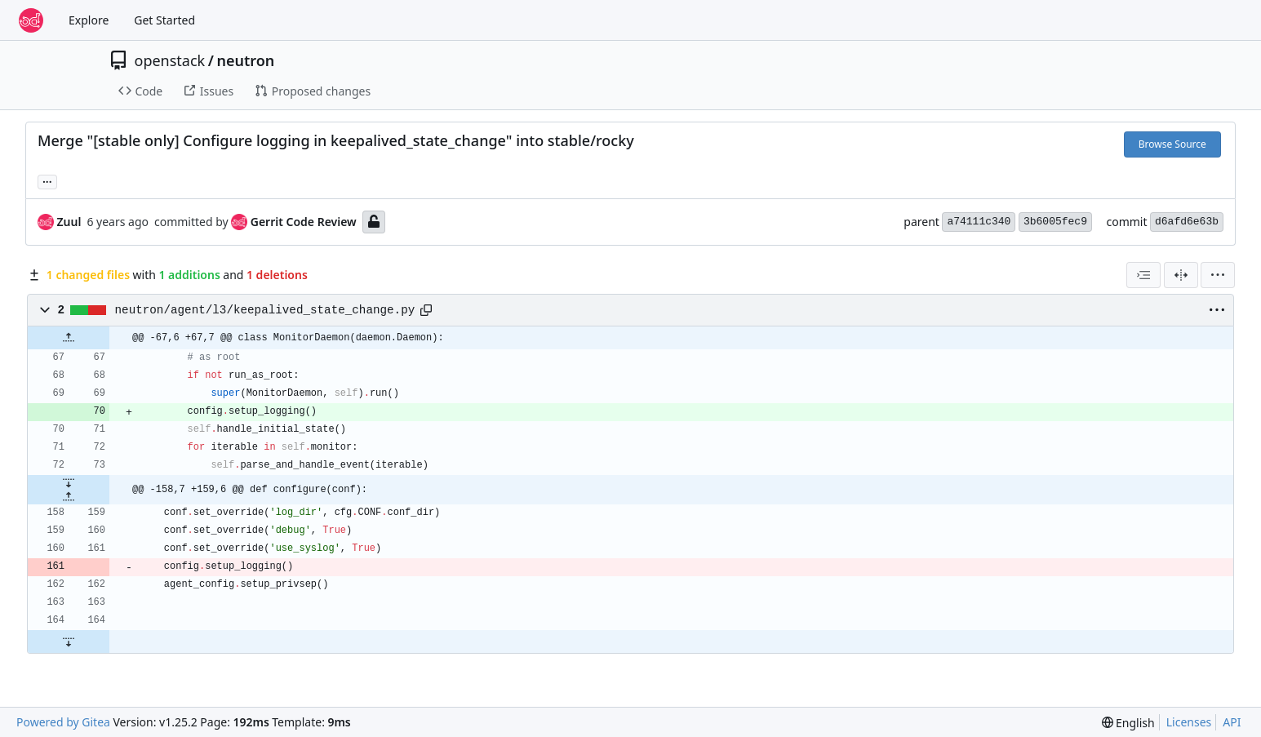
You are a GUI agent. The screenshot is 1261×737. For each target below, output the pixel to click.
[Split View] (1181, 275)
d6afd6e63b (1187, 221)
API (1232, 722)
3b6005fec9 (1055, 221)
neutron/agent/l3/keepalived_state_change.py (265, 310)
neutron (245, 60)
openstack (170, 60)
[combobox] (1143, 275)
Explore (89, 20)
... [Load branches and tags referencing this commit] (47, 180)
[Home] (31, 20)
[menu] (1218, 275)
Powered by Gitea (63, 722)
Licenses (1189, 722)
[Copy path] (426, 310)
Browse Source (1172, 144)
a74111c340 (978, 221)
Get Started (164, 20)
